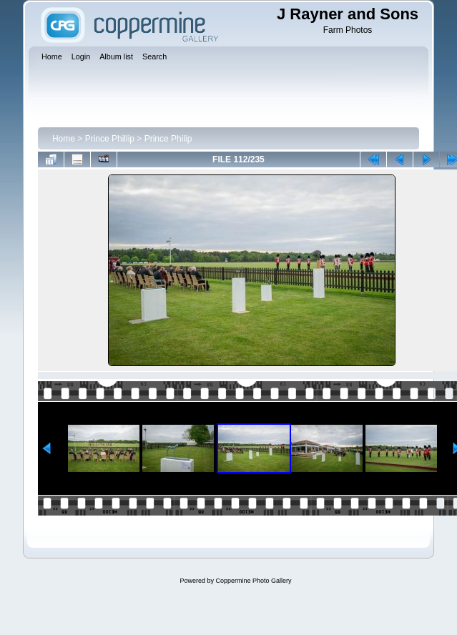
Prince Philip (168, 139)
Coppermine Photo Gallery (253, 580)
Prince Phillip (109, 139)
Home (63, 139)
